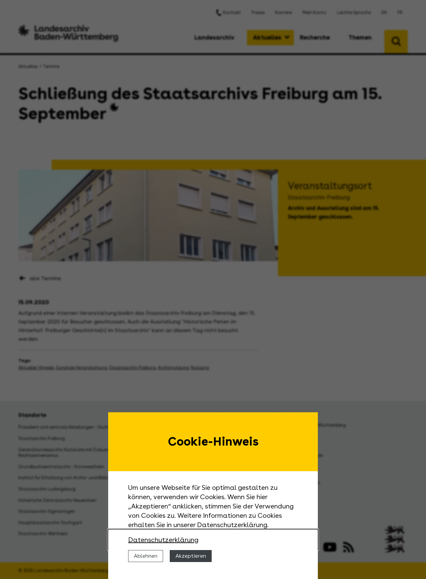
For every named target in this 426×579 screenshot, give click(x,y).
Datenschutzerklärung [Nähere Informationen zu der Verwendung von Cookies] (163, 540)
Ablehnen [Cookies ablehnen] (145, 556)
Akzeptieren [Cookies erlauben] (190, 556)
